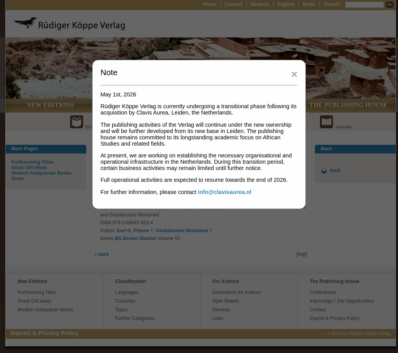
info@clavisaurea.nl (224, 192)
